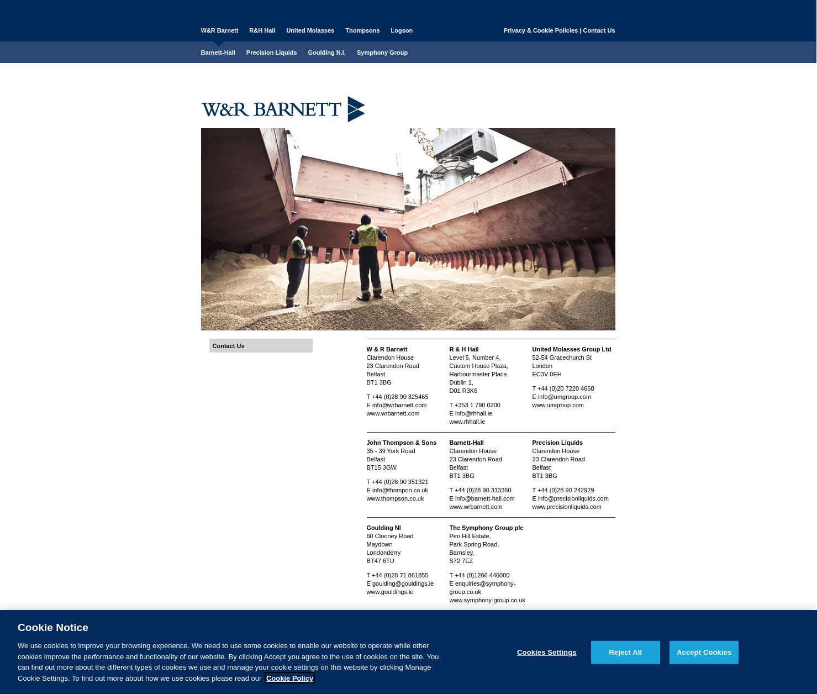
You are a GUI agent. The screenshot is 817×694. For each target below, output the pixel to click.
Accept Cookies (704, 655)
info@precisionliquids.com (573, 498)
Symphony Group (382, 52)
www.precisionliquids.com (567, 506)
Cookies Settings (547, 655)
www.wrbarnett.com (393, 413)
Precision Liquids (271, 52)
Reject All (625, 655)
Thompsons (362, 30)
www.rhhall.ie (468, 421)
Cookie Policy (289, 681)
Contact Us (599, 30)
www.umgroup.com (558, 405)
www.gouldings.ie (390, 591)
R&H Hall (262, 30)
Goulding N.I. (327, 52)
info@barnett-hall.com (485, 498)
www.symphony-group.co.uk (488, 600)
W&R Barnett (220, 30)
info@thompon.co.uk (400, 490)
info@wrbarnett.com (399, 405)
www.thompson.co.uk (395, 498)
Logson (402, 30)
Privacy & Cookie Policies (541, 30)
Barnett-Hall (218, 52)
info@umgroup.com (564, 396)
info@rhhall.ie (473, 413)
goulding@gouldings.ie (403, 583)
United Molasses (310, 30)
